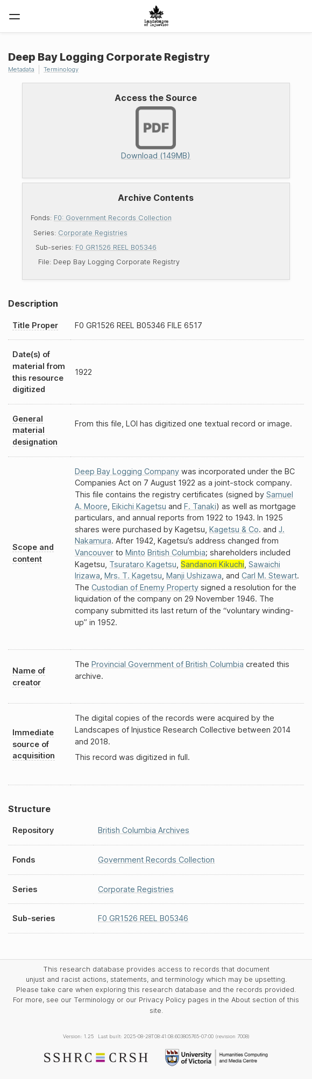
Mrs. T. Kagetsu (133, 575)
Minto (135, 552)
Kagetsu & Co (234, 529)
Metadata (21, 69)
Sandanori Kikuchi (212, 564)
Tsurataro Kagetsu (142, 564)
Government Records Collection (156, 859)
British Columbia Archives (143, 830)
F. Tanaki (200, 506)
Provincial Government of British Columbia (167, 664)
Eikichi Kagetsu (139, 506)
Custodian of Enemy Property (144, 587)
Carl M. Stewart (269, 575)
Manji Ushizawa (194, 575)
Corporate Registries (92, 233)
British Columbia (176, 552)
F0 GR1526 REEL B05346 (116, 247)
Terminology (61, 69)
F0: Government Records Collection (113, 218)
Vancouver (94, 552)
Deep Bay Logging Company (127, 471)
